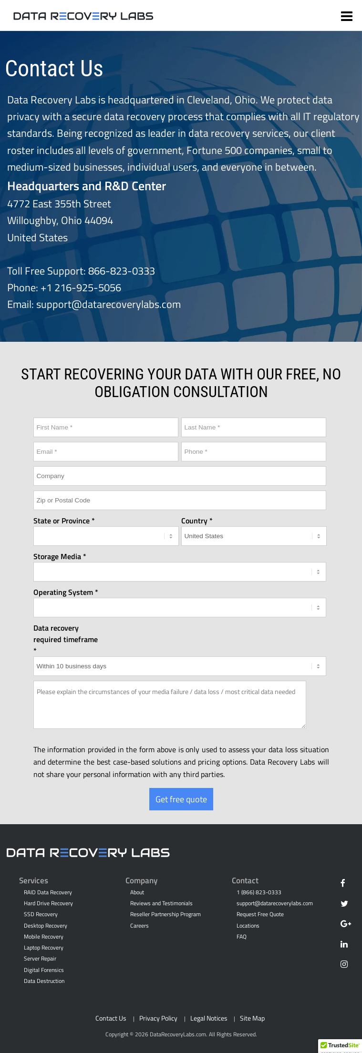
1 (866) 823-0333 (259, 892)
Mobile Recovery (43, 936)
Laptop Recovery (43, 947)
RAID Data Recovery (48, 892)
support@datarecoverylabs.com (108, 304)
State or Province (61, 520)
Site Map (252, 1018)
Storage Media (57, 556)
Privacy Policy (158, 1018)
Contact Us (110, 1018)
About (137, 892)
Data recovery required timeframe (65, 633)
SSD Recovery (41, 914)
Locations (248, 925)
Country (194, 520)
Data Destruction (44, 981)
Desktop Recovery (45, 925)
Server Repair (40, 958)
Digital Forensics (44, 970)
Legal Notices (209, 1018)
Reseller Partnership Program (165, 914)
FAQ (242, 936)
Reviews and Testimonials (161, 903)
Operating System (63, 592)
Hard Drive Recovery (48, 903)
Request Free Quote (260, 914)
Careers (139, 925)
